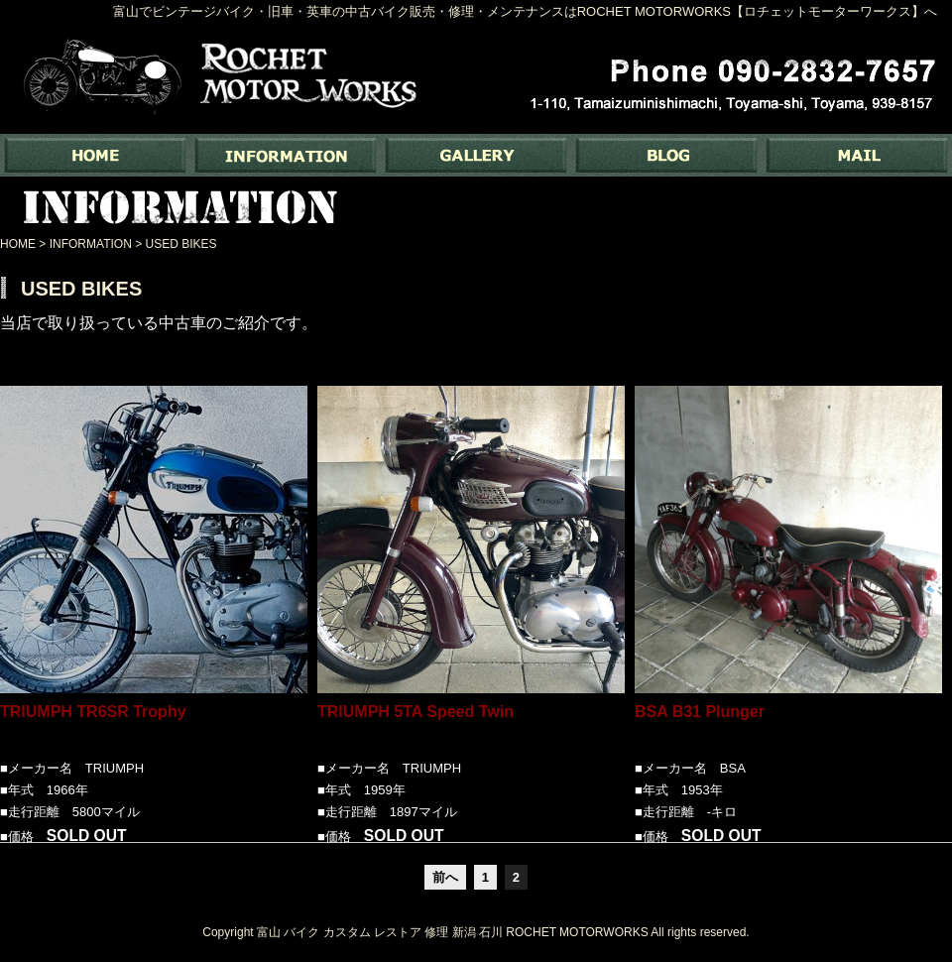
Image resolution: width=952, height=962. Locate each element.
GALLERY (476, 155)
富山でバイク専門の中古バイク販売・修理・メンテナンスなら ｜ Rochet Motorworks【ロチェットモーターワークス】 (95, 155)
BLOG (666, 155)
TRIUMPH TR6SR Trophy (93, 725)
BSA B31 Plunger (700, 725)
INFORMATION (285, 155)
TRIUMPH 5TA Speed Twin (415, 725)
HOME (18, 244)
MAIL (857, 155)
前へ (445, 877)
